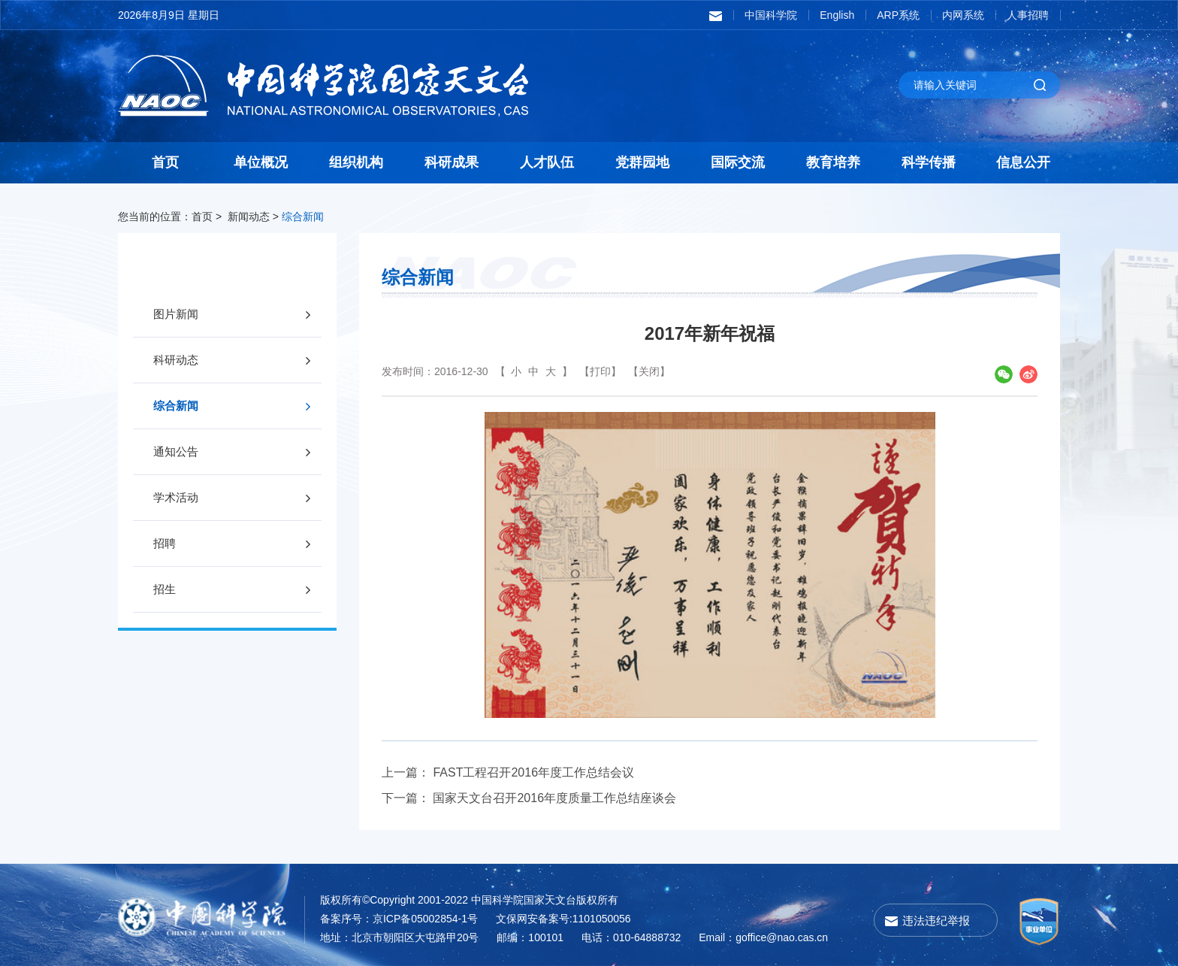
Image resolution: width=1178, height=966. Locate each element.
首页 (165, 162)
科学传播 (929, 162)
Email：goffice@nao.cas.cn (763, 937)
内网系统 (963, 15)
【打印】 (600, 371)
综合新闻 (303, 216)
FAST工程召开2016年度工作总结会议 (533, 772)
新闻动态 (249, 216)
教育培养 (833, 162)
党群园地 (642, 162)
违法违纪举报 (936, 920)
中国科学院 (771, 15)
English (837, 15)
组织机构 (356, 162)
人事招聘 (1028, 15)
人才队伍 (547, 162)
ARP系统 (898, 15)
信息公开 (1023, 162)
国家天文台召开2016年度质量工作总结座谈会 (554, 798)
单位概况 (261, 162)
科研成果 (451, 162)
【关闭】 (649, 371)
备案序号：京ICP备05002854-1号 (399, 919)
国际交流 (738, 162)
